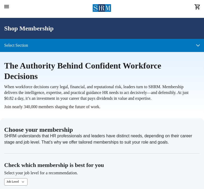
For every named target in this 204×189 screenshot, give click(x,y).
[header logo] (102, 9)
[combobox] (15, 182)
